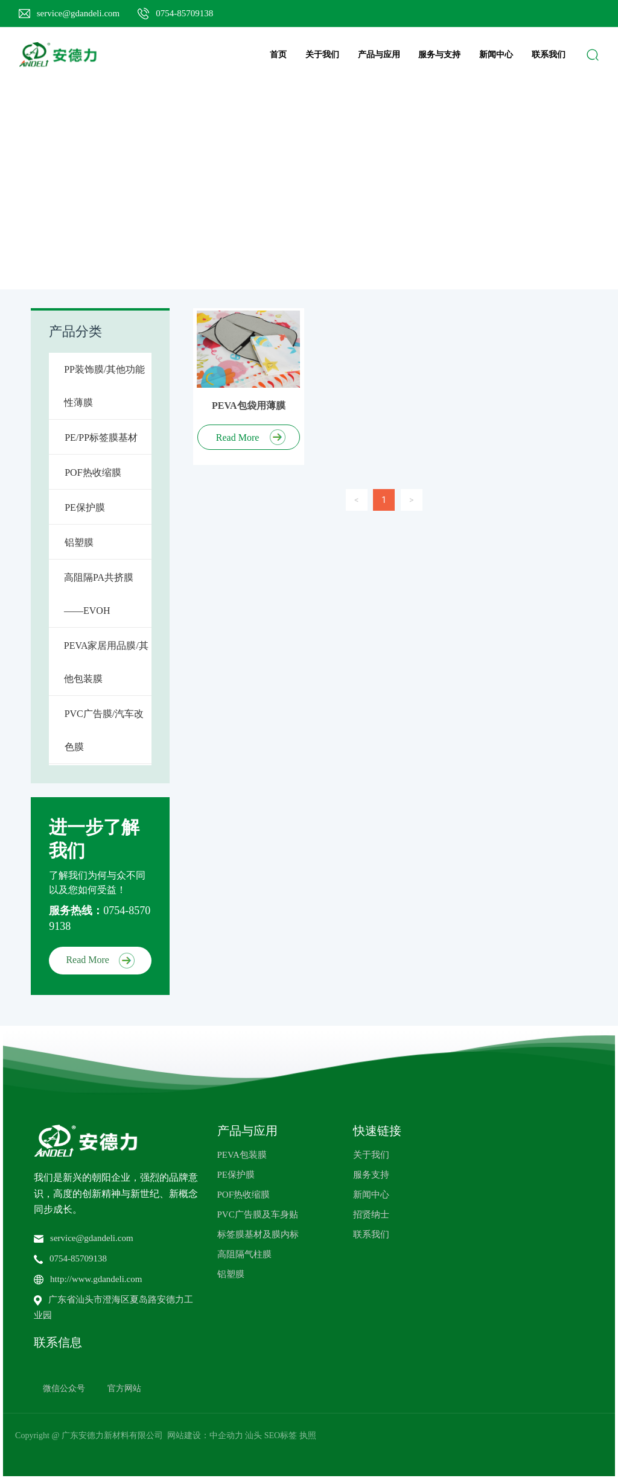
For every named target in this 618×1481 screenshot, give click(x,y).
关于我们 (371, 1155)
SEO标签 (280, 1435)
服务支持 (371, 1174)
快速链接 (377, 1130)
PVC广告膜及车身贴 (257, 1214)
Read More (100, 960)
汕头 (253, 1435)
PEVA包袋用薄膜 (248, 405)
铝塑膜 (230, 1274)
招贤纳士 (371, 1214)
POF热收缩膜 (243, 1194)
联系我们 (371, 1234)
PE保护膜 (236, 1174)
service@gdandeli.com (78, 13)
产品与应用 (247, 1130)
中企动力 (226, 1435)
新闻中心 (371, 1194)
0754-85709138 (184, 13)
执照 (307, 1435)
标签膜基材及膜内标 (258, 1234)
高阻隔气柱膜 (244, 1254)
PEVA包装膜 (242, 1155)
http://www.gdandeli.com (96, 1279)
